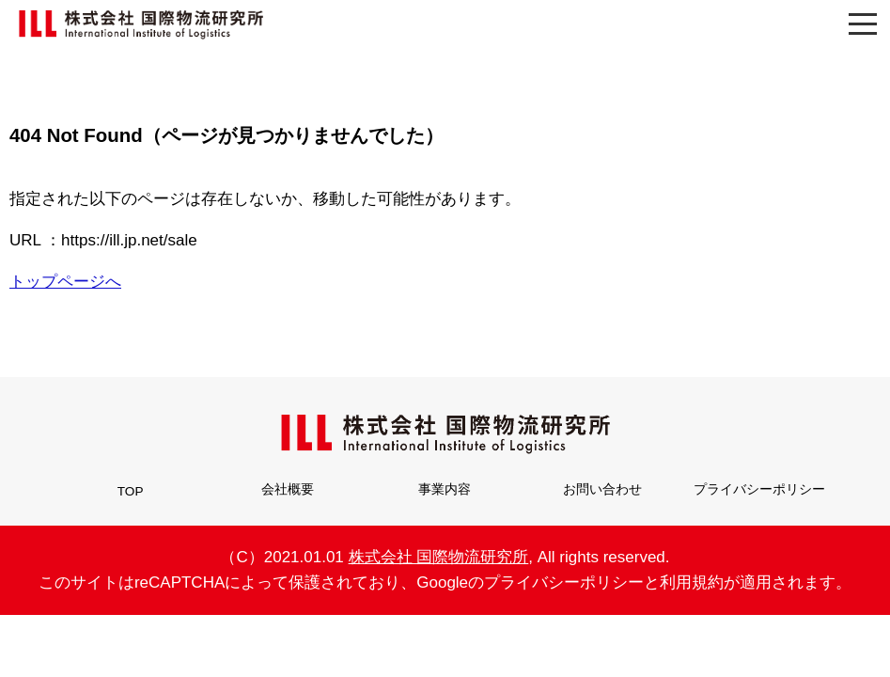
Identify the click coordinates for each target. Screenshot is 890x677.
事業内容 (444, 489)
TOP (130, 491)
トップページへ (65, 282)
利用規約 (692, 582)
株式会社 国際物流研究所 (439, 557)
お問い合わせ (602, 489)
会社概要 (287, 489)
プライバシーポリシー (759, 489)
